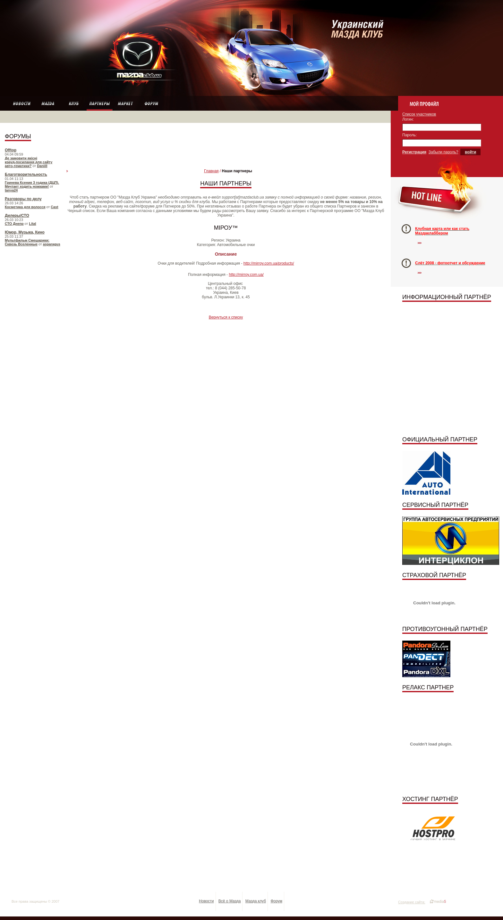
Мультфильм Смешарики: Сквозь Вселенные (27, 242)
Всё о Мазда (229, 901)
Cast (54, 207)
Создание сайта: (411, 902)
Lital (32, 224)
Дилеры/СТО (17, 215)
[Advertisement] (226, 141)
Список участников (419, 114)
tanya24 (11, 190)
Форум (276, 901)
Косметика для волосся (25, 207)
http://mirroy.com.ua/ (246, 274)
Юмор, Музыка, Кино (25, 232)
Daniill (42, 166)
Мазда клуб (255, 901)
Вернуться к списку (226, 317)
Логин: (408, 119)
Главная (211, 171)
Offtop (10, 150)
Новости (206, 901)
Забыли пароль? (443, 152)
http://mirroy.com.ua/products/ (268, 263)
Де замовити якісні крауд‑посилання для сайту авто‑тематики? (28, 162)
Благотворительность (26, 174)
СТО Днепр (14, 224)
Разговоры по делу (23, 199)
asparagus (51, 244)
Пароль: (409, 135)
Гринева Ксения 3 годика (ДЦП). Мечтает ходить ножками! (32, 184)
